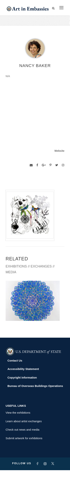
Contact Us (14, 371)
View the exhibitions (18, 423)
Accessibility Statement (23, 379)
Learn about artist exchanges (24, 431)
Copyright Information (22, 388)
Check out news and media (22, 440)
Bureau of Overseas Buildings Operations (35, 396)
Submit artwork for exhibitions (24, 448)
